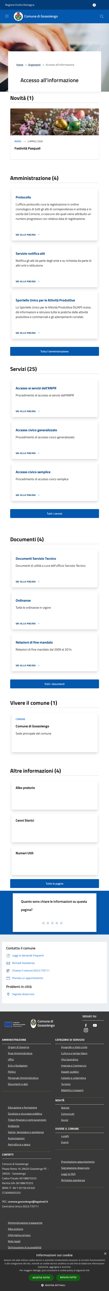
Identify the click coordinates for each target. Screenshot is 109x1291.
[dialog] (54, 1270)
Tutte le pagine (54, 883)
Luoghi (65, 1136)
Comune (20, 719)
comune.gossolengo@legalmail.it (28, 1201)
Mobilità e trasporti (72, 1090)
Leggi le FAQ (68, 1174)
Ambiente (13, 1126)
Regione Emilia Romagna (19, 5)
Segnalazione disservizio (75, 1168)
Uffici (11, 1059)
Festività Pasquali (27, 148)
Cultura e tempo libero (74, 1053)
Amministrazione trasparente (25, 1223)
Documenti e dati (18, 1084)
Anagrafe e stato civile (74, 1047)
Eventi (65, 1142)
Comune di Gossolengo (32, 726)
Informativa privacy (19, 1235)
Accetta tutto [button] (41, 1277)
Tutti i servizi (54, 513)
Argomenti (34, 65)
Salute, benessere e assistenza (26, 1132)
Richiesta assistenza (73, 1180)
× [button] (105, 1254)
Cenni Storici (25, 820)
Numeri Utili (24, 853)
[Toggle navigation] (7, 16)
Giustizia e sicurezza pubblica (25, 1114)
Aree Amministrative (20, 1053)
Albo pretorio (25, 787)
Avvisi (17, 141)
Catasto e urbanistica (73, 1078)
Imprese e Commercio (73, 1065)
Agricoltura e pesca (19, 1144)
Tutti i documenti (54, 684)
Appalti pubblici (70, 1072)
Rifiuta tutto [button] (68, 1277)
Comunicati (67, 1114)
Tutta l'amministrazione (54, 351)
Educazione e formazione (22, 1107)
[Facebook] (85, 1025)
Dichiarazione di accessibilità (24, 1247)
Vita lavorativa (69, 1059)
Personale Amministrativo (23, 1078)
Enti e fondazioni (18, 1065)
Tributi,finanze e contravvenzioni (27, 1120)
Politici (12, 1072)
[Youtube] (94, 1025)
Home (19, 65)
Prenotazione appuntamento (78, 1162)
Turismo (65, 1084)
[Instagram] (85, 1030)
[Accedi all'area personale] (94, 5)
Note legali (14, 1241)
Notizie (65, 1108)
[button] (54, 1285)
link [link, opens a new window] (87, 1270)
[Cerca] (102, 16)
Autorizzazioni (16, 1138)
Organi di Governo (18, 1047)
